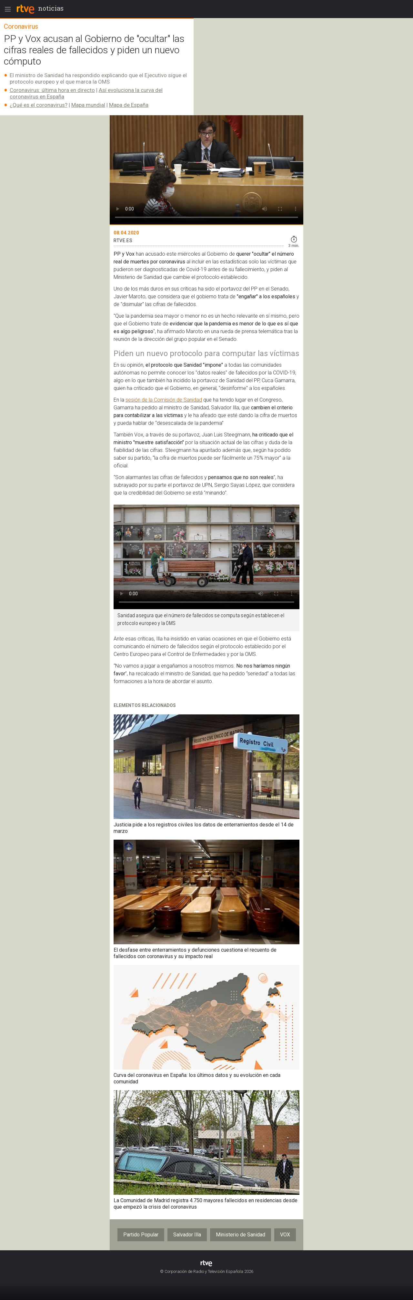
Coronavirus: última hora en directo (52, 90)
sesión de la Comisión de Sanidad (164, 400)
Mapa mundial (88, 105)
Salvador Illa (187, 1235)
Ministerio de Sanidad (240, 1235)
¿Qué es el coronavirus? (38, 105)
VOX (285, 1235)
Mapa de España (128, 105)
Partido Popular (140, 1235)
